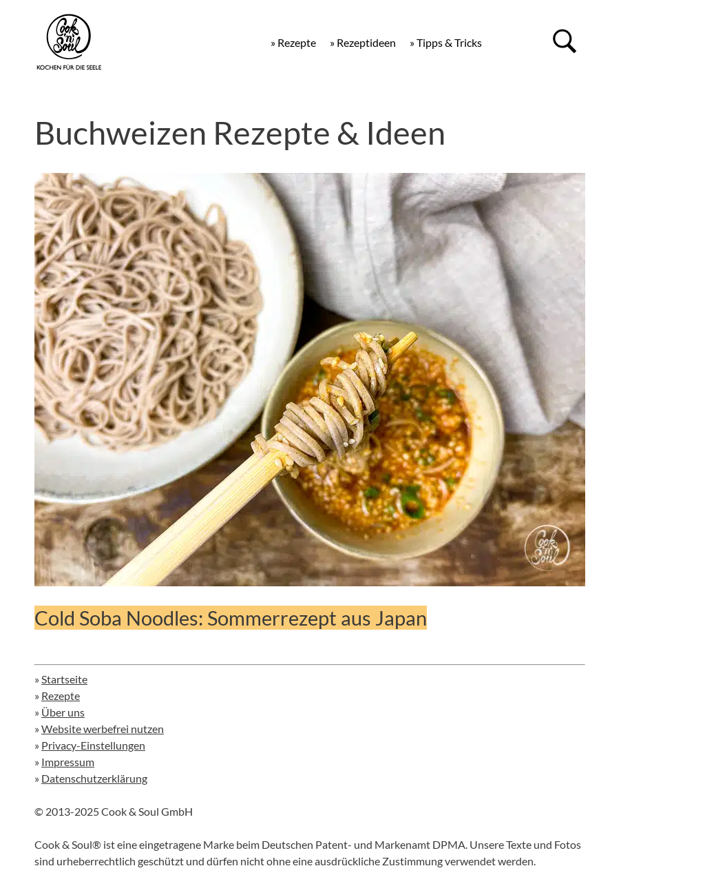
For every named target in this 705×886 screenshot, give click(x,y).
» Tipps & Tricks (446, 42)
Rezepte (60, 695)
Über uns (63, 712)
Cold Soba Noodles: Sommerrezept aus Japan (230, 618)
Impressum (67, 761)
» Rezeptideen (363, 42)
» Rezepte (293, 42)
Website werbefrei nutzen (102, 728)
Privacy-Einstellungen (93, 745)
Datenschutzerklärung (94, 778)
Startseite (64, 679)
